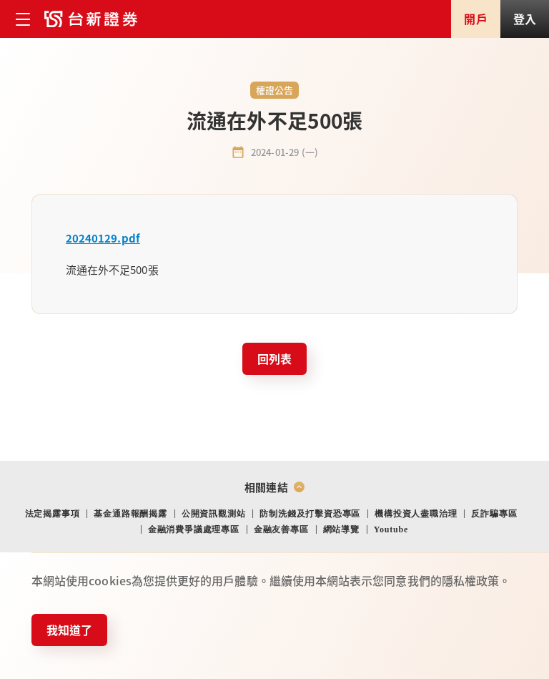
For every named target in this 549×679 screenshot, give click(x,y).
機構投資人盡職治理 (416, 514)
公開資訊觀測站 (214, 514)
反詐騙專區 (494, 514)
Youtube (391, 529)
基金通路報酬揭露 (130, 514)
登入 (524, 18)
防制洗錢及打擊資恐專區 (309, 514)
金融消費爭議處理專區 (193, 529)
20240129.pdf (103, 237)
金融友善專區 (281, 529)
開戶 (475, 18)
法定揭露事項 (52, 514)
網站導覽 (341, 529)
